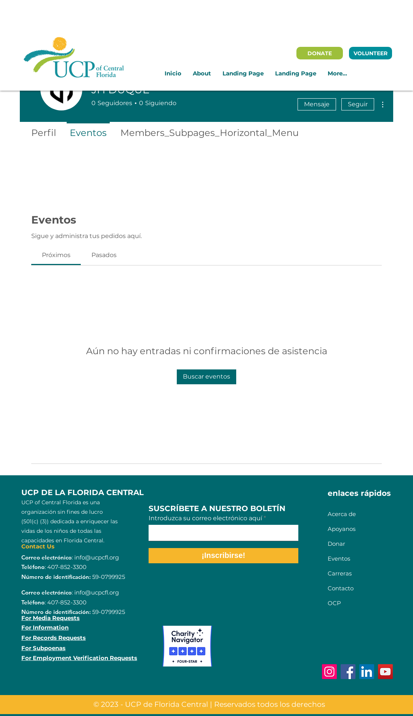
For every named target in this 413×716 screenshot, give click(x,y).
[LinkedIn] (366, 671)
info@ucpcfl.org (96, 557)
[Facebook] (348, 671)
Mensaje (317, 104)
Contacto (341, 588)
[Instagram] (329, 671)
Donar (337, 543)
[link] (56, 255)
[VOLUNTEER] (370, 53)
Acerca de (342, 514)
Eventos (339, 558)
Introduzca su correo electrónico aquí (205, 518)
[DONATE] (319, 53)
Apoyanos (341, 528)
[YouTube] (385, 671)
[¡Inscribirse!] (223, 555)
